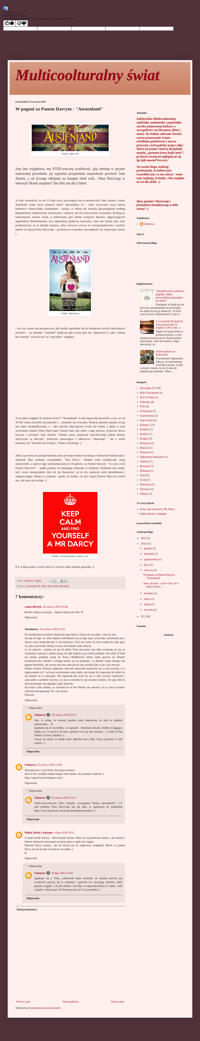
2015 (144, 538)
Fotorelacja (146, 411)
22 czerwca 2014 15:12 (63, 797)
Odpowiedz (31, 617)
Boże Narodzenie (149, 392)
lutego (147, 604)
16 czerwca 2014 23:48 (55, 606)
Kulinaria (145, 443)
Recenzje (64, 586)
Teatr (143, 475)
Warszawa (145, 484)
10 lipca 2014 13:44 (62, 873)
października (151, 559)
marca (147, 598)
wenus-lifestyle (33, 606)
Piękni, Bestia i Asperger (39, 832)
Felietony (145, 402)
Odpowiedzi (35, 708)
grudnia (148, 548)
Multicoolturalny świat (87, 74)
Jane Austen (53, 586)
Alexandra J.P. (33, 586)
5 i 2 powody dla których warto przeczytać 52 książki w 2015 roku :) (169, 324)
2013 (144, 616)
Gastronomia (147, 415)
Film (43, 586)
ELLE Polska (147, 397)
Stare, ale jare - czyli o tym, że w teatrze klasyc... (161, 585)
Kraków (144, 434)
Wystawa (145, 489)
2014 (144, 543)
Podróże (144, 461)
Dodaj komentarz (27, 909)
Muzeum (145, 452)
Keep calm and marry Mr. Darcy (157, 509)
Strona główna (70, 1001)
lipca (147, 564)
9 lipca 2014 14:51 (64, 832)
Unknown (39, 714)
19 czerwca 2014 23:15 (63, 714)
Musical (144, 447)
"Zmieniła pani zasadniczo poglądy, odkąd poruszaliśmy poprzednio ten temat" (170, 296)
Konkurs (144, 429)
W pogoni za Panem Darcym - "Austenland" (159, 576)
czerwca (148, 570)
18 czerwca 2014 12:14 (52, 629)
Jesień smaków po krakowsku (165, 353)
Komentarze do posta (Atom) (45, 1008)
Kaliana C (145, 424)
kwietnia (149, 593)
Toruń (143, 479)
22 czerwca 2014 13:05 (49, 764)
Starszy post (117, 1001)
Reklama (145, 470)
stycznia (148, 609)
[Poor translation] (22, 23)
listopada (149, 553)
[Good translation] (9, 23)
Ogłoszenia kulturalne (152, 456)
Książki (144, 438)
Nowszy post (23, 1001)
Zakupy (144, 493)
